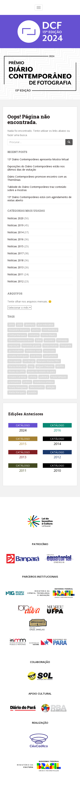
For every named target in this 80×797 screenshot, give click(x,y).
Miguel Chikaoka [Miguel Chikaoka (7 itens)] (45, 366)
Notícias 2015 (15, 246)
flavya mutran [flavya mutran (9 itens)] (50, 345)
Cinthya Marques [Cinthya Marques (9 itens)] (17, 335)
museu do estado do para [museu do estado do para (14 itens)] (41, 371)
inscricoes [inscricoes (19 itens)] (49, 350)
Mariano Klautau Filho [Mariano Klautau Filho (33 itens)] (49, 361)
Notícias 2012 (15, 281)
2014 (57, 444)
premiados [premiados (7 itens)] (14, 381)
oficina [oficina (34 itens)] (32, 376)
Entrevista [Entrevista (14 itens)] (62, 340)
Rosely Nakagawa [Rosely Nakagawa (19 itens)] (18, 387)
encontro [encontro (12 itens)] (49, 340)
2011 (22, 470)
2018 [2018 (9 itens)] (11, 324)
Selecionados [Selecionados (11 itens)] (37, 387)
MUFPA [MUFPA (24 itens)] (60, 366)
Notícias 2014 (15, 232)
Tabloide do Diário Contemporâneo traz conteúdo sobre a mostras (36, 188)
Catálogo (23, 425)
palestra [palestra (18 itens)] (44, 376)
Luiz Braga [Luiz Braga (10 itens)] (29, 361)
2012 (57, 457)
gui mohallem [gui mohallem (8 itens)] (16, 350)
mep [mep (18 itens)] (31, 366)
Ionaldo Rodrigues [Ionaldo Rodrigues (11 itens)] (18, 355)
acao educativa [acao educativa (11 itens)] (45, 324)
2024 (22, 430)
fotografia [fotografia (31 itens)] (66, 345)
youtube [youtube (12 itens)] (32, 392)
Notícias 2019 (15, 225)
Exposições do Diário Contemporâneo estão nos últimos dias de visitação (36, 168)
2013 (22, 457)
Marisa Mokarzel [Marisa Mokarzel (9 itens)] (17, 366)
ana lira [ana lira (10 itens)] (36, 329)
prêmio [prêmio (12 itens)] (27, 381)
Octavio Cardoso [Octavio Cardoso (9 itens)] (17, 376)
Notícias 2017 (15, 253)
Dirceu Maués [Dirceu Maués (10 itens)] (49, 335)
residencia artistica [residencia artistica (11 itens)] (43, 381)
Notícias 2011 (15, 274)
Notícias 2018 (15, 260)
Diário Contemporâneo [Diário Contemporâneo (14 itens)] (21, 340)
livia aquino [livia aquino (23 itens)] (14, 361)
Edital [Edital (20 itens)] (39, 340)
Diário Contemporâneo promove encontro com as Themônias (37, 178)
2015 (22, 444)
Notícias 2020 (15, 218)
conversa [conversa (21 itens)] (33, 335)
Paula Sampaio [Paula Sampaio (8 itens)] (58, 376)
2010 (57, 470)
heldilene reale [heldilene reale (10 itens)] (33, 350)
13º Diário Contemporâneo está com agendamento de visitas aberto (39, 198)
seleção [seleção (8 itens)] (51, 387)
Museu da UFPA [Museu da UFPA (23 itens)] (17, 371)
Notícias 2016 (15, 239)
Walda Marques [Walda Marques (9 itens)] (17, 392)
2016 (57, 430)
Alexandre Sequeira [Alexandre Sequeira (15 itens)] (19, 329)
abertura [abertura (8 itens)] (29, 324)
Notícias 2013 (15, 267)
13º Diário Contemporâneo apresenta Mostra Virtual (38, 159)
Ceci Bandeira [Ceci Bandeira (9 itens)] (50, 329)
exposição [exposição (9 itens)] (14, 345)
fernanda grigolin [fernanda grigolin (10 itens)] (31, 345)
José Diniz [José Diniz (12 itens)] (36, 355)
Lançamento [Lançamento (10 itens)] (50, 355)
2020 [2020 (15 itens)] (19, 324)
